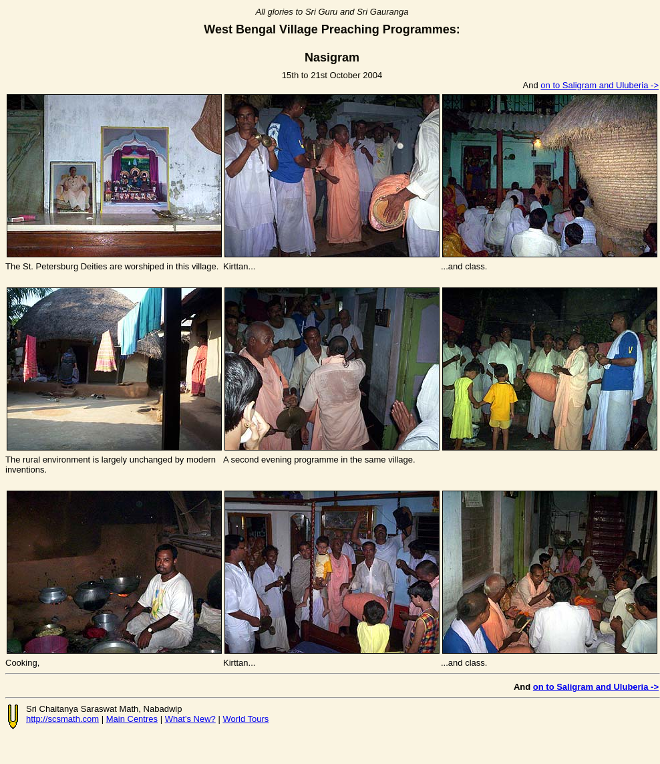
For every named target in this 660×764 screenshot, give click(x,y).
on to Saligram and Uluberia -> (599, 85)
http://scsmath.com (62, 719)
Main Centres (132, 719)
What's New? (190, 719)
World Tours (245, 719)
